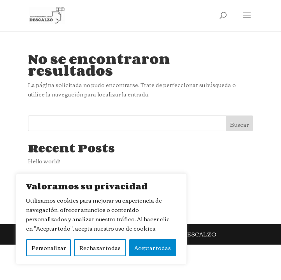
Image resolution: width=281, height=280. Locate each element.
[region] (101, 218)
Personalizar (49, 248)
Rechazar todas (100, 248)
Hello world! (44, 161)
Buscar (239, 124)
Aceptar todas (152, 248)
